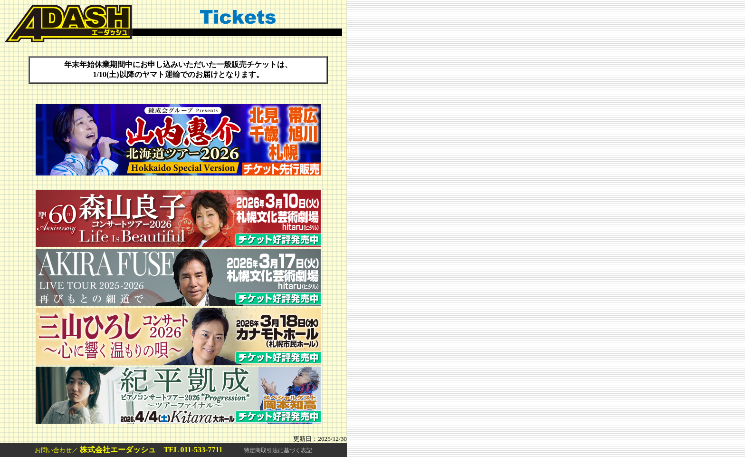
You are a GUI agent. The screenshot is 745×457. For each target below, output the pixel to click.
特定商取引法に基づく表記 (278, 450)
